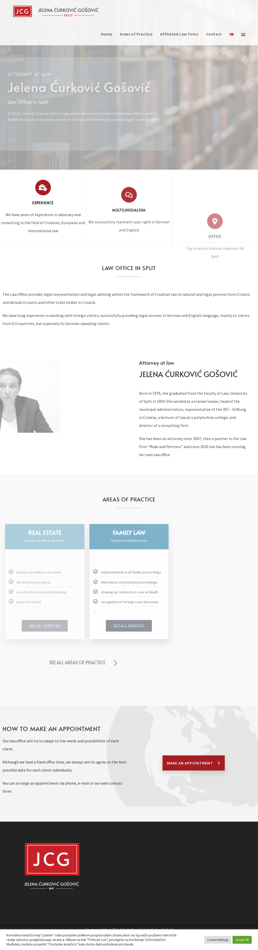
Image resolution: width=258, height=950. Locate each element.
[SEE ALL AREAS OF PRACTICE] (27, 663)
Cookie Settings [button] (217, 940)
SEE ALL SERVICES (44, 625)
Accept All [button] (242, 940)
